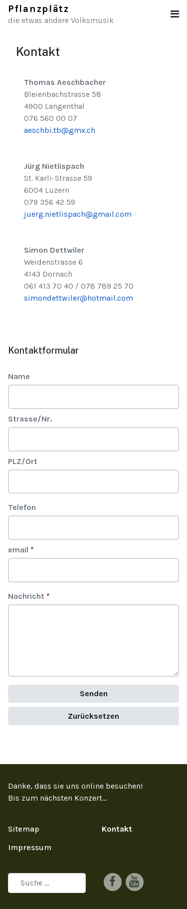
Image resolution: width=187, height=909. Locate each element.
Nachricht (29, 596)
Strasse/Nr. (30, 419)
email (21, 549)
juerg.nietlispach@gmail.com (78, 214)
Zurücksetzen (93, 716)
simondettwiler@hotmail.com (78, 298)
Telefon (22, 507)
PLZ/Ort (22, 461)
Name (19, 376)
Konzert (88, 798)
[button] (175, 14)
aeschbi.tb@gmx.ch (59, 130)
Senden (94, 693)
